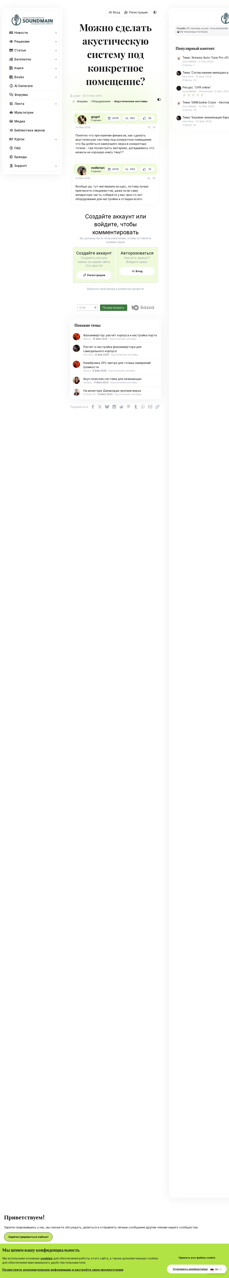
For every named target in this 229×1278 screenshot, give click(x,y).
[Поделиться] (149, 127)
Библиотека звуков (29, 130)
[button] (56, 32)
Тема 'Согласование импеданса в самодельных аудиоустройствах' (201, 88)
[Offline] (85, 123)
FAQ (17, 148)
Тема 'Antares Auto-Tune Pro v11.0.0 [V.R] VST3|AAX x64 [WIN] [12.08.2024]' (201, 65)
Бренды (20, 157)
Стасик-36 (89, 394)
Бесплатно (22, 59)
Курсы (19, 139)
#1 (154, 127)
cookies (46, 1258)
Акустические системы (122, 338)
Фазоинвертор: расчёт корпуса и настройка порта (120, 335)
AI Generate (23, 86)
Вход (139, 271)
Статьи (20, 50)
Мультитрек (24, 112)
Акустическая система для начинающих (112, 379)
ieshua (87, 338)
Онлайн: (181, 28)
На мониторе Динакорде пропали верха (112, 391)
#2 (154, 178)
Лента (19, 104)
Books (19, 77)
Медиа (19, 121)
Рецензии (21, 41)
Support (20, 166)
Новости (21, 33)
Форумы (21, 95)
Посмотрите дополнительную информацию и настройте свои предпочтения (62, 1270)
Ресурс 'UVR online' (196, 107)
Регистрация (96, 275)
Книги (18, 68)
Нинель (87, 382)
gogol (76, 95)
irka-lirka (88, 354)
